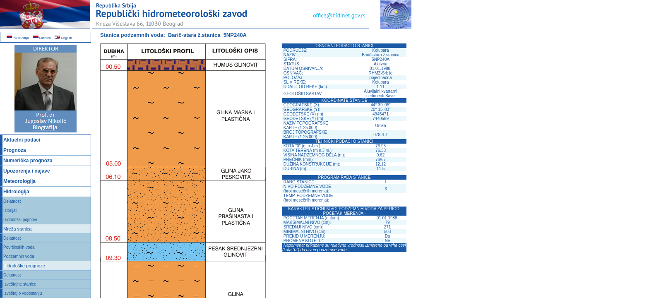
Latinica (42, 38)
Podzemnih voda (18, 256)
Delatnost (12, 201)
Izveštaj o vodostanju (22, 293)
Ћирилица (18, 38)
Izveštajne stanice (19, 284)
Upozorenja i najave (26, 171)
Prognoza (14, 150)
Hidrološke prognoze (24, 265)
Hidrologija (16, 192)
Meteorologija (19, 181)
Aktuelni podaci (21, 140)
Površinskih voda (19, 247)
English (63, 38)
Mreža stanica (17, 228)
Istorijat (10, 210)
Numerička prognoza (28, 160)
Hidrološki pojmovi (20, 219)
